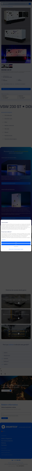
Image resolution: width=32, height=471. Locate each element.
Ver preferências (16, 246)
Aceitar (16, 242)
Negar (16, 244)
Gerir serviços (3, 239)
